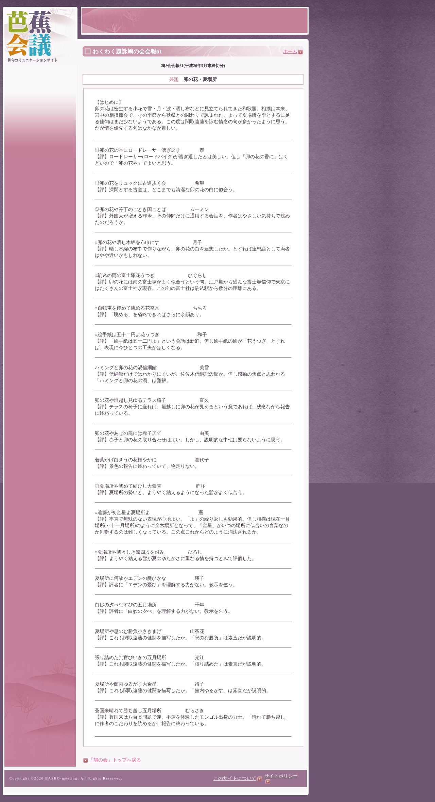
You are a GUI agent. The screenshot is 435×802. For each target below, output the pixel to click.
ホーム (293, 51)
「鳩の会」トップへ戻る (115, 760)
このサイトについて (237, 778)
